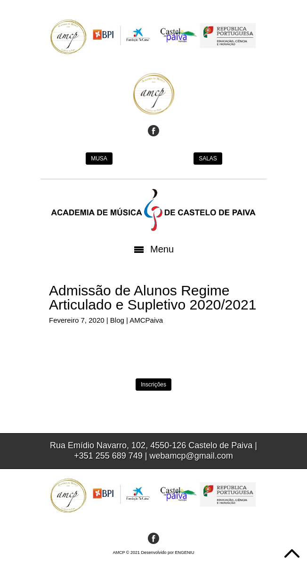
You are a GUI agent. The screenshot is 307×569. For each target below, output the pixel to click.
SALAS (208, 158)
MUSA (99, 158)
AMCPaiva (146, 320)
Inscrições (153, 384)
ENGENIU (184, 552)
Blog (117, 320)
